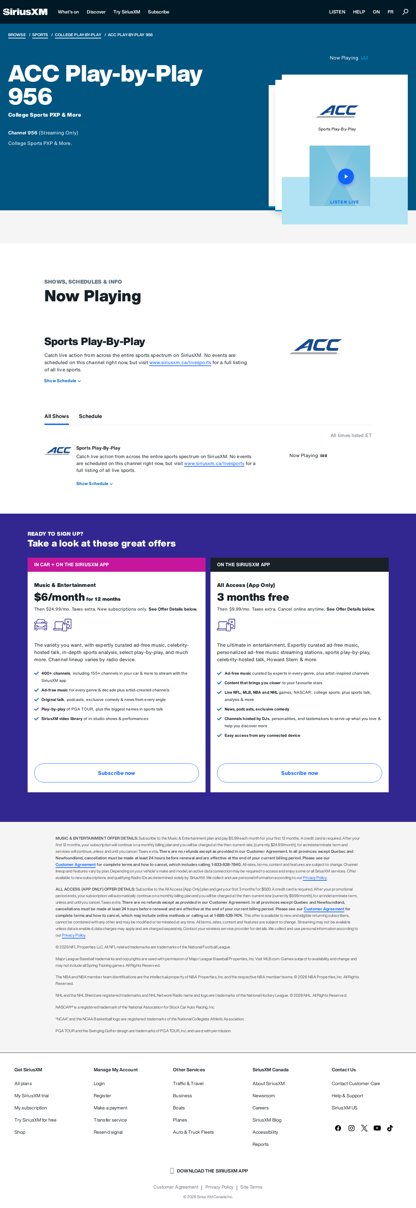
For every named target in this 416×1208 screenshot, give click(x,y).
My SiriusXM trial (31, 1095)
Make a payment (110, 1107)
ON (376, 11)
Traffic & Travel (188, 1083)
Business (182, 1095)
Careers (261, 1107)
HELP (359, 11)
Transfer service (110, 1119)
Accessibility (265, 1131)
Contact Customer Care (356, 1083)
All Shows (56, 416)
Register (102, 1095)
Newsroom (264, 1095)
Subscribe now (116, 773)
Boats (179, 1107)
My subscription (30, 1107)
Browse (17, 34)
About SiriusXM (269, 1083)
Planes (180, 1119)
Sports (40, 34)
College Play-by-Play (78, 34)
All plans (23, 1083)
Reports (261, 1144)
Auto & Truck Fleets (193, 1131)
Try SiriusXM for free (35, 1119)
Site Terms (251, 1187)
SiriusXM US (344, 1107)
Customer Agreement (76, 864)
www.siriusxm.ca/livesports (180, 362)
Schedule (90, 416)
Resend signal (108, 1131)
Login (99, 1083)
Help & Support (347, 1095)
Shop (19, 1131)
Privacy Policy (315, 877)
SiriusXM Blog (267, 1119)
